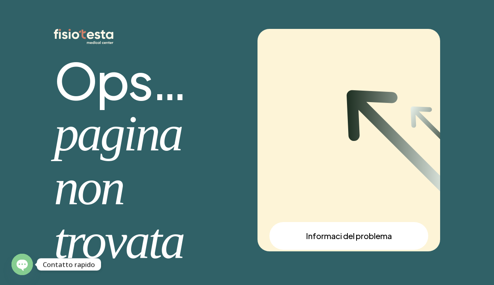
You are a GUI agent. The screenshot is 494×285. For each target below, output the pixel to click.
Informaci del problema (349, 236)
